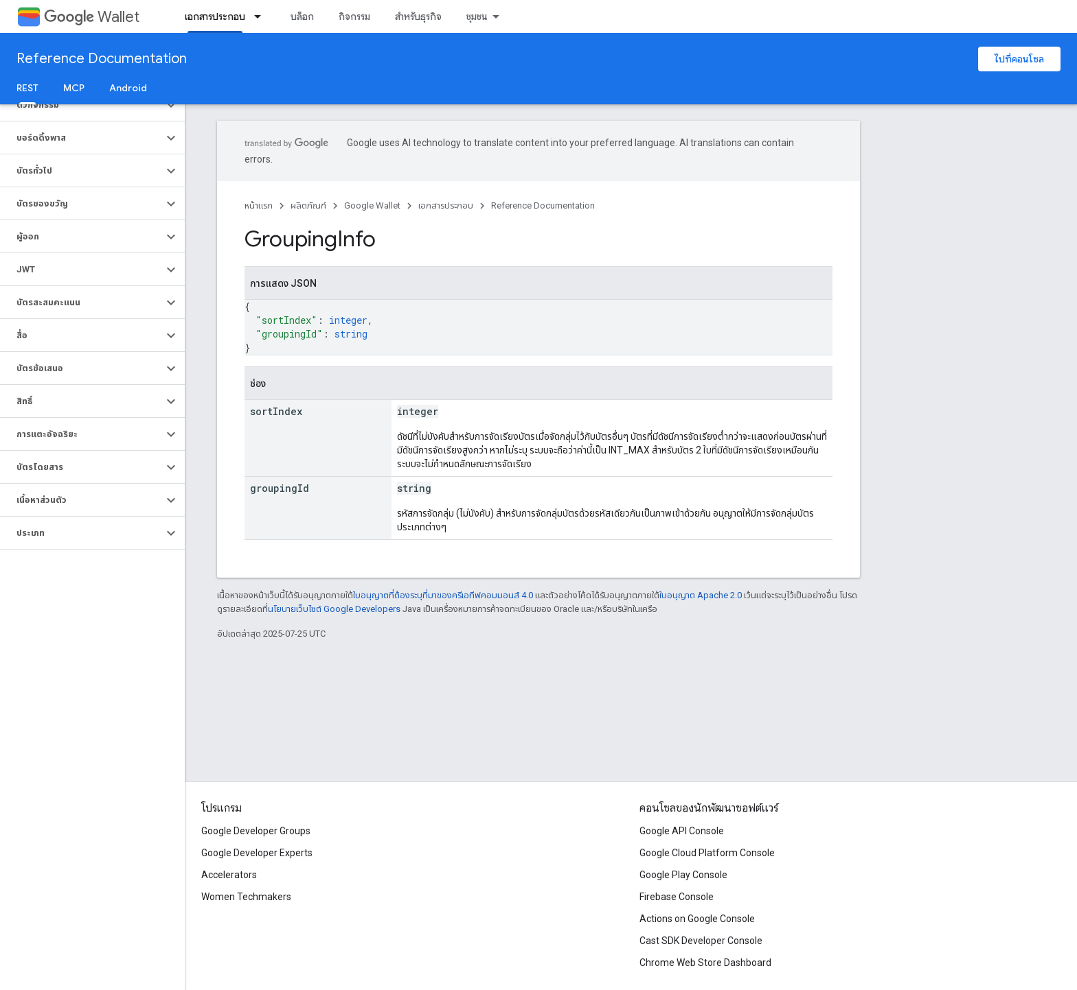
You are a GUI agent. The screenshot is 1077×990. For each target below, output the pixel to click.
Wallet (91, 17)
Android (128, 88)
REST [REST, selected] (27, 88)
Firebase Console (676, 896)
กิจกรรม (354, 16)
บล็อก (302, 16)
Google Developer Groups (255, 830)
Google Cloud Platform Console (707, 852)
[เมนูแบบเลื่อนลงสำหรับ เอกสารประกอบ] (261, 16)
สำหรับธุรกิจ (418, 16)
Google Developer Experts (257, 852)
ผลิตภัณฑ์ (308, 205)
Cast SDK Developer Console (700, 940)
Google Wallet (372, 205)
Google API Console (681, 830)
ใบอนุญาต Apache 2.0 (700, 595)
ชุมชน (477, 16)
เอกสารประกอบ (445, 205)
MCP (73, 88)
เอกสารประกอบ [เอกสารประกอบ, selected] (215, 16)
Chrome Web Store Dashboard (705, 962)
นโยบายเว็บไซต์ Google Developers (334, 609)
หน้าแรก (259, 205)
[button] (81, 105)
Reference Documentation (101, 58)
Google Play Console (683, 874)
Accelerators (229, 874)
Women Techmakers (246, 896)
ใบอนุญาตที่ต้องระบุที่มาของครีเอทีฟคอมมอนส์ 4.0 (443, 595)
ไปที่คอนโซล (1019, 59)
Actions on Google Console (697, 918)
